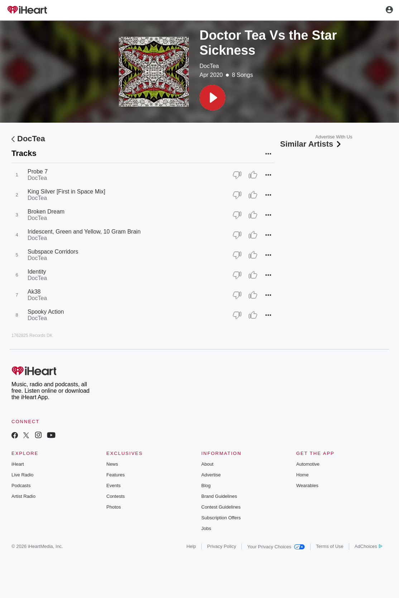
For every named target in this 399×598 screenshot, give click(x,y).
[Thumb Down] (237, 175)
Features (115, 474)
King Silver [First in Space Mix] (66, 191)
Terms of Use (329, 546)
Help (191, 546)
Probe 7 (38, 171)
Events (113, 485)
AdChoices (368, 546)
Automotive (307, 464)
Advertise (211, 474)
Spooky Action (46, 312)
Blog (206, 485)
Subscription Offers (221, 517)
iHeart (17, 464)
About (207, 464)
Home (302, 474)
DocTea (209, 66)
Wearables (307, 485)
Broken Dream (46, 212)
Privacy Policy (221, 546)
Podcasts (20, 485)
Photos (113, 507)
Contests (115, 496)
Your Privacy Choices (276, 546)
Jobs (206, 528)
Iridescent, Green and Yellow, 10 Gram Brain (84, 232)
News (112, 464)
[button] (212, 98)
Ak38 (34, 292)
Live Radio (22, 474)
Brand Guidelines (219, 496)
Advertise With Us (333, 136)
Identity (37, 272)
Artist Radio (23, 496)
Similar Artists (311, 143)
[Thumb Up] (252, 175)
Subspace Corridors (53, 252)
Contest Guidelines (221, 507)
